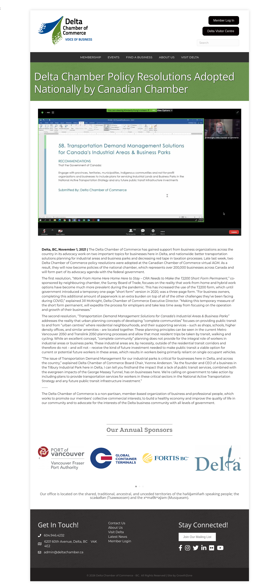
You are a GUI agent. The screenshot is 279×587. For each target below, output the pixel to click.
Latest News (117, 537)
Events (114, 57)
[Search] (218, 43)
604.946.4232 (54, 535)
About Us (167, 57)
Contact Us (116, 523)
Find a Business (139, 57)
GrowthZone (184, 575)
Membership (90, 57)
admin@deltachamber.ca (64, 552)
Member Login (119, 541)
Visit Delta (190, 57)
